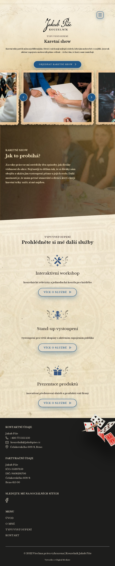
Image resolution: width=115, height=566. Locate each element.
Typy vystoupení (19, 529)
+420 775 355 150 (18, 438)
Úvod (10, 518)
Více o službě (57, 292)
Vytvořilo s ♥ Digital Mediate (57, 560)
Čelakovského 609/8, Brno (24, 447)
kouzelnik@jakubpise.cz (23, 442)
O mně (10, 523)
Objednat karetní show (57, 64)
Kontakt (12, 535)
